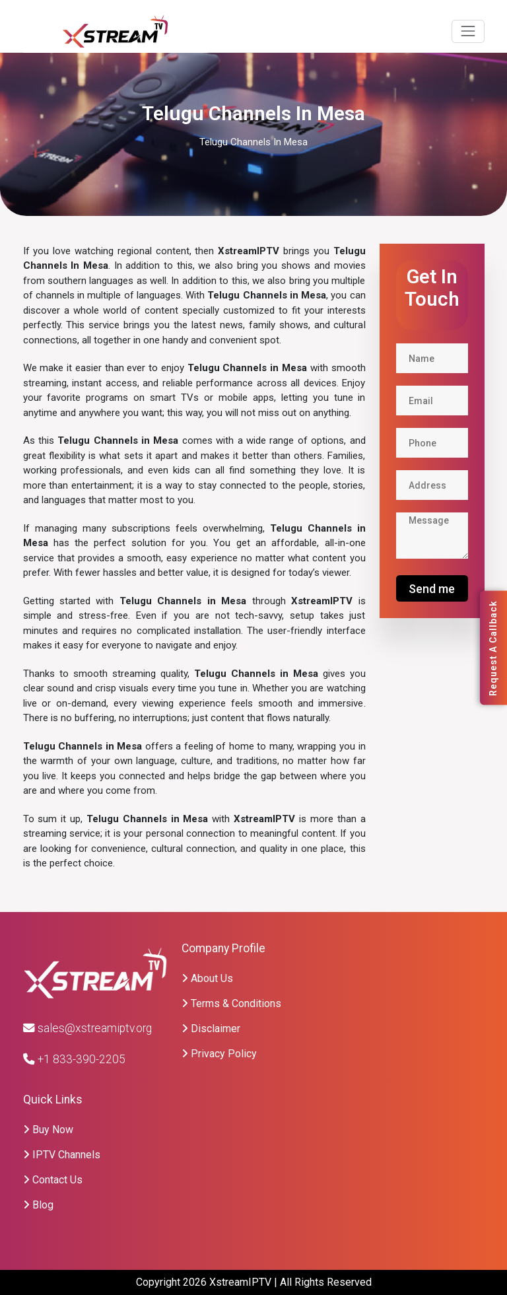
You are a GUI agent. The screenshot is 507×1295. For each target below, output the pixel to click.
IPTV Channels (61, 1154)
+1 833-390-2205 (74, 1059)
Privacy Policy (219, 1053)
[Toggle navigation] (468, 31)
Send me (432, 589)
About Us (207, 978)
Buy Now (48, 1129)
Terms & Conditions (231, 1003)
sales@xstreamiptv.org (87, 1028)
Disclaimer (211, 1028)
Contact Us (53, 1179)
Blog (38, 1205)
